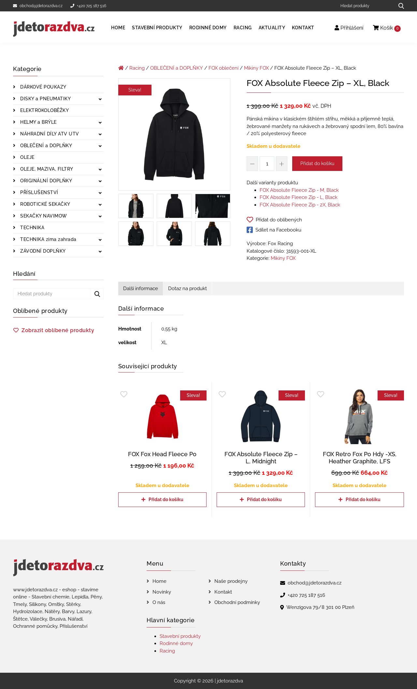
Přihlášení (349, 28)
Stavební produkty (157, 27)
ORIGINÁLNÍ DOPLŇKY (45, 180)
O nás (158, 602)
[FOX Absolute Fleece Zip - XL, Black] (174, 135)
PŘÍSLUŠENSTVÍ (38, 192)
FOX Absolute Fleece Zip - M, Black (299, 190)
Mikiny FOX (256, 68)
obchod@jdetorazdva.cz (38, 6)
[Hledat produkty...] (399, 5)
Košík (387, 28)
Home (118, 27)
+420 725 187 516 (88, 6)
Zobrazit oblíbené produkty (58, 330)
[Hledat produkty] (365, 5)
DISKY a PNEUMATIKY (45, 98)
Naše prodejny (231, 581)
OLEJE (27, 157)
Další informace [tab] (140, 288)
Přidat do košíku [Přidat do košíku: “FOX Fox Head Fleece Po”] (166, 499)
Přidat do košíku (317, 163)
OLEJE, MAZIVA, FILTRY (46, 169)
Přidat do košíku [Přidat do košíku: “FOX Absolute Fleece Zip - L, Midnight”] (264, 499)
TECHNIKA (32, 227)
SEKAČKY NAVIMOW (43, 215)
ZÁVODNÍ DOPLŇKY (42, 251)
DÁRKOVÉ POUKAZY (42, 87)
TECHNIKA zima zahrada (48, 239)
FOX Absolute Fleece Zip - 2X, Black (300, 205)
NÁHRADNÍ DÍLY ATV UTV (49, 133)
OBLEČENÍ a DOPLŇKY (45, 145)
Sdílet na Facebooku (274, 229)
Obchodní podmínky (237, 602)
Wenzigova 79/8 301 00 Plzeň (320, 607)
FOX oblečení (223, 68)
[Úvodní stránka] (121, 68)
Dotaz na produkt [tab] (187, 288)
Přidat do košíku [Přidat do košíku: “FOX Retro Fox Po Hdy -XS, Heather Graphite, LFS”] (363, 499)
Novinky (161, 592)
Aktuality (272, 27)
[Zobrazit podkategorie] (100, 99)
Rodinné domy (208, 27)
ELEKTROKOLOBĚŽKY (44, 110)
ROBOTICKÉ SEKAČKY (44, 204)
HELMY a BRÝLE (38, 122)
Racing (243, 27)
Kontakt (303, 27)
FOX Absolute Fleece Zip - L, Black (299, 197)
